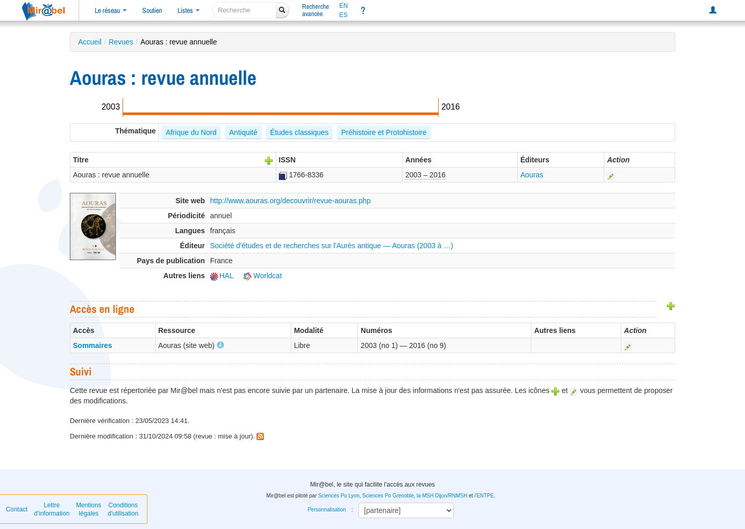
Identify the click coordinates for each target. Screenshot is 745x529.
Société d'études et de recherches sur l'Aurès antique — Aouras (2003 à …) (331, 245)
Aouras (531, 175)
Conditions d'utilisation (123, 509)
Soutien (152, 10)
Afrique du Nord (191, 132)
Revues (121, 42)
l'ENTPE (484, 495)
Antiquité (243, 132)
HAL (221, 275)
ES (343, 15)
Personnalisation (327, 509)
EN (343, 5)
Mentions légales (88, 509)
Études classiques (299, 132)
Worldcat (262, 275)
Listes (188, 10)
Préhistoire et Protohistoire (383, 132)
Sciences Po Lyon (339, 495)
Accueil (89, 42)
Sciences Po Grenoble (388, 495)
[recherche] (244, 10)
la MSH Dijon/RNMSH (441, 495)
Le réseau (111, 10)
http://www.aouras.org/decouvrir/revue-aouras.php (290, 201)
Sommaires (92, 345)
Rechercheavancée (315, 10)
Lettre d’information (52, 509)
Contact (16, 509)
